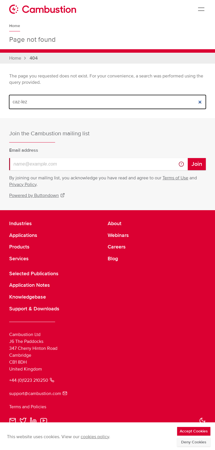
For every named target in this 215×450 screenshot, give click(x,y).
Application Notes (29, 285)
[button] (202, 420)
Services (19, 258)
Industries (20, 223)
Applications (23, 235)
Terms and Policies (27, 407)
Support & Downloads (34, 308)
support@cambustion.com (38, 393)
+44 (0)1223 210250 (31, 380)
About (114, 223)
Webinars (118, 235)
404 (34, 58)
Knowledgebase (27, 297)
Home (14, 25)
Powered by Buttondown (37, 195)
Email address (23, 150)
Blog (113, 258)
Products (19, 247)
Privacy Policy (22, 184)
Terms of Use (175, 178)
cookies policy (95, 437)
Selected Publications (34, 273)
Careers (117, 247)
